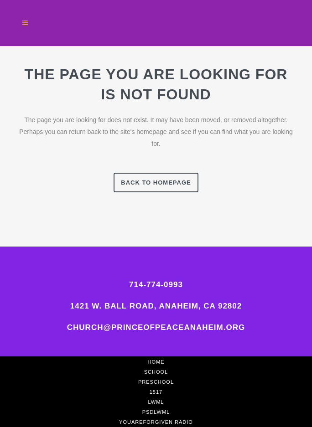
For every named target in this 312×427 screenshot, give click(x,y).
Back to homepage (156, 182)
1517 (156, 392)
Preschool (156, 382)
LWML (156, 402)
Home (156, 362)
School (156, 372)
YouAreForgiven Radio (156, 422)
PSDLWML (156, 412)
